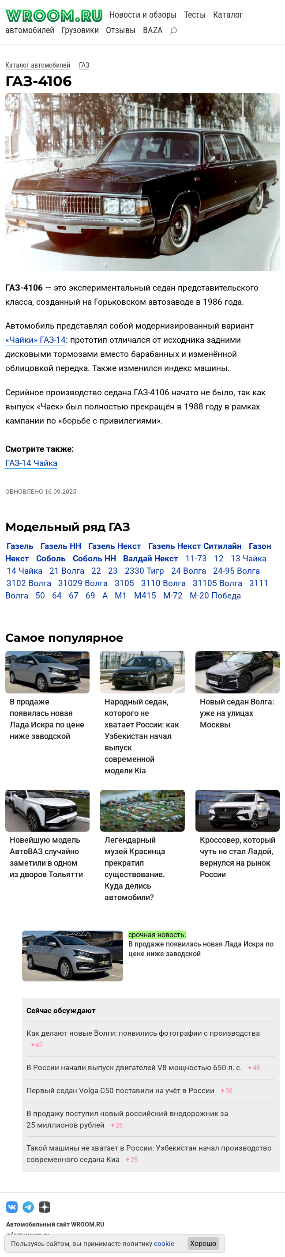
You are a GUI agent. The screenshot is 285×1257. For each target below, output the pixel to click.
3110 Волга (163, 583)
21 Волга (66, 571)
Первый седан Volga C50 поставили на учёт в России (120, 1090)
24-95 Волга (236, 571)
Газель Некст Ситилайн (195, 546)
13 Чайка (248, 558)
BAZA (153, 30)
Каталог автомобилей (37, 65)
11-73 (196, 558)
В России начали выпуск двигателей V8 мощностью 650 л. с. (134, 1067)
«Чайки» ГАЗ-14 (35, 340)
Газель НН (61, 546)
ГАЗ (84, 65)
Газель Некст (114, 546)
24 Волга (188, 571)
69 (90, 596)
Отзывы (121, 30)
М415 (145, 596)
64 (57, 596)
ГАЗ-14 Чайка (31, 463)
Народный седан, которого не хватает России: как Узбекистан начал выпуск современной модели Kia (142, 736)
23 (113, 571)
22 (96, 571)
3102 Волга (29, 583)
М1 (121, 596)
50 (40, 596)
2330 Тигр (144, 571)
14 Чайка (24, 571)
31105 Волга (217, 583)
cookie (164, 1244)
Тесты (195, 14)
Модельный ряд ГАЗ (67, 527)
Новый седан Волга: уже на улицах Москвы (237, 713)
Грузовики (80, 30)
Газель (20, 546)
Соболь (51, 558)
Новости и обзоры (143, 14)
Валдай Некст (150, 558)
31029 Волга (83, 583)
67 (74, 596)
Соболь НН (94, 558)
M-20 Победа (215, 596)
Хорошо (203, 1243)
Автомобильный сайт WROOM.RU (55, 1224)
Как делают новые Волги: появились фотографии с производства (143, 1033)
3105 (124, 583)
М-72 (173, 596)
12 (219, 558)
